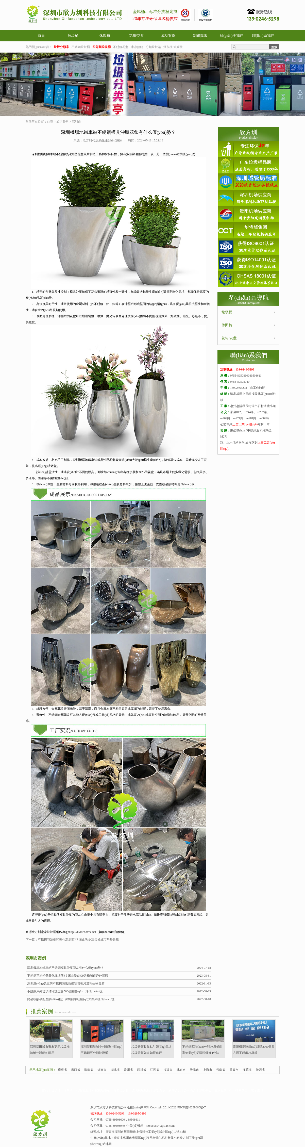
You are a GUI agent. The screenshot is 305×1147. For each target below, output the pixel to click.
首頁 (41, 36)
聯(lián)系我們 (263, 36)
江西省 (154, 1070)
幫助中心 (205, 1090)
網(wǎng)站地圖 (101, 1144)
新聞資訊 (200, 36)
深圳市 (76, 121)
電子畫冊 (257, 1090)
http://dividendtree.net (82, 932)
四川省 (141, 1070)
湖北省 (115, 1070)
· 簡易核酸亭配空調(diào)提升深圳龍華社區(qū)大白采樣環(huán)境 (70, 999)
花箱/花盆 (136, 36)
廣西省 (75, 1070)
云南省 (220, 1070)
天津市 (194, 1070)
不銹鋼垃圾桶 (81, 47)
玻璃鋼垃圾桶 (141, 1090)
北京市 (181, 1070)
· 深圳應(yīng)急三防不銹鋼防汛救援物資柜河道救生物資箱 (65, 983)
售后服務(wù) (223, 1090)
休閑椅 (104, 36)
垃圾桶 (73, 36)
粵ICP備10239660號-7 (191, 1107)
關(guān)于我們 (231, 36)
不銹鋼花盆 (120, 47)
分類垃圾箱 (153, 47)
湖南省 (102, 1070)
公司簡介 (190, 1090)
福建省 (168, 1070)
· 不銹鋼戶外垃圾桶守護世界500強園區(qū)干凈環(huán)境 (64, 991)
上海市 (207, 1070)
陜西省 (260, 1070)
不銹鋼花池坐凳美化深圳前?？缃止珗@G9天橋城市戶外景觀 (78, 939)
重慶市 (234, 1070)
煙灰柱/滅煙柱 (172, 47)
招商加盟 (241, 1090)
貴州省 (128, 1070)
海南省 (88, 1070)
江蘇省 (247, 1070)
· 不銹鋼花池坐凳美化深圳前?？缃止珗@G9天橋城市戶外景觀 (67, 975)
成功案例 (168, 36)
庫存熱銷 (137, 47)
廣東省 (62, 1070)
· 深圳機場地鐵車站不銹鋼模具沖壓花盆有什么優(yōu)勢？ (65, 968)
